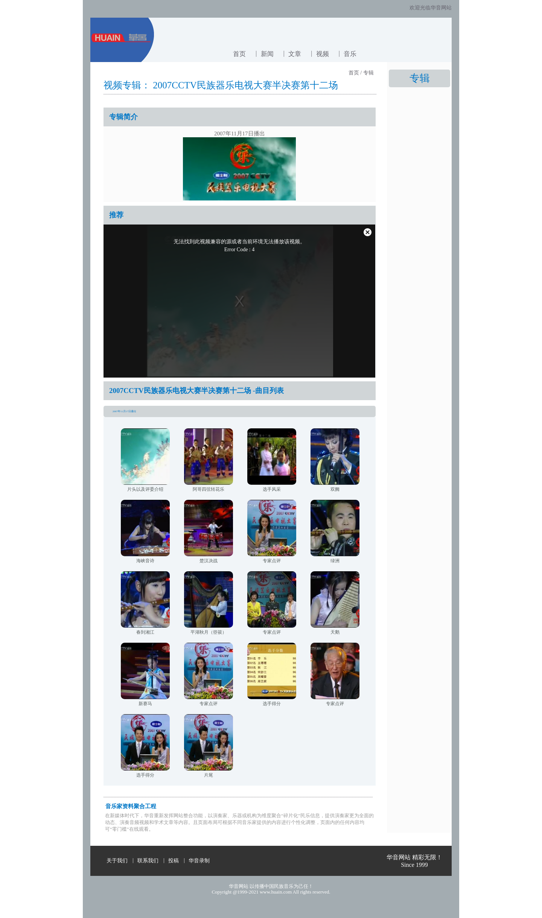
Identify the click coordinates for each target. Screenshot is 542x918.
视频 (322, 54)
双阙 (335, 489)
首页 (239, 54)
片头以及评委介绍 (145, 489)
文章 (294, 54)
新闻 (267, 54)
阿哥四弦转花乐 (208, 489)
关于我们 (117, 860)
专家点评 (272, 560)
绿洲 (335, 560)
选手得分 (272, 703)
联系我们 (147, 860)
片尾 (208, 775)
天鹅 (335, 632)
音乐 (350, 54)
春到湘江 (145, 632)
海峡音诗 (145, 560)
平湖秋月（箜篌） (208, 632)
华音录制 (199, 860)
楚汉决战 (208, 560)
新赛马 (145, 703)
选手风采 (272, 489)
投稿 (173, 860)
